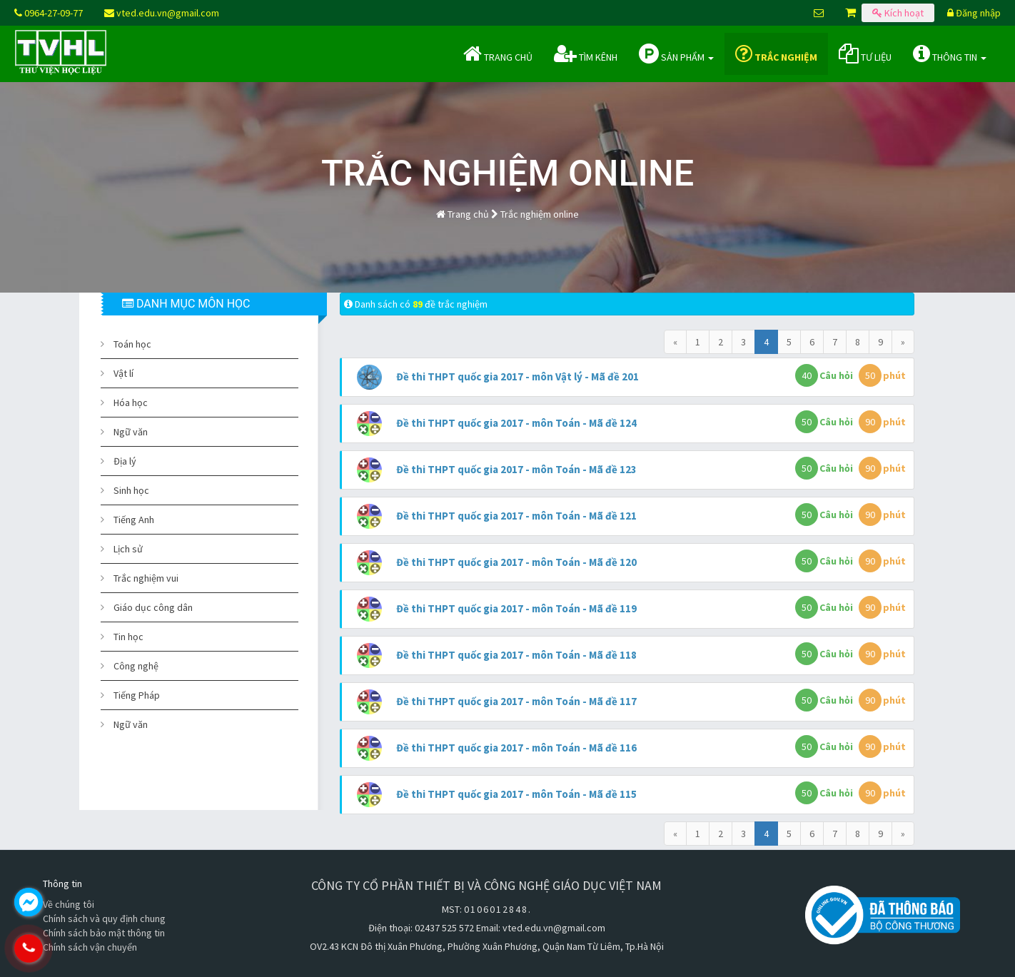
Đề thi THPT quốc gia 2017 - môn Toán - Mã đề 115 (516, 794)
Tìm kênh (585, 54)
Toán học (132, 344)
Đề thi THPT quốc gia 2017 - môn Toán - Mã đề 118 (516, 655)
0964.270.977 (89, 948)
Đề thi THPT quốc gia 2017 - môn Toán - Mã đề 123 (516, 469)
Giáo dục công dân (153, 607)
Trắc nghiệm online (539, 214)
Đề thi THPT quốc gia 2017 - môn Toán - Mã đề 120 (516, 562)
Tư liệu (865, 54)
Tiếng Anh (133, 519)
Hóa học (130, 402)
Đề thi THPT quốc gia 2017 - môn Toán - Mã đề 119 (516, 608)
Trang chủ (497, 54)
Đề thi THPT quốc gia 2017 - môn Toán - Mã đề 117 (516, 701)
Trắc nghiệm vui (145, 578)
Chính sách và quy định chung (104, 918)
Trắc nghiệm (776, 54)
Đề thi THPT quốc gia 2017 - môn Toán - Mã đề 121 (516, 515)
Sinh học (131, 490)
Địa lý (124, 461)
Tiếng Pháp (136, 695)
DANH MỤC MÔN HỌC (186, 303)
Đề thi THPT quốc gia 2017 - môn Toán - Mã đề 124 (516, 423)
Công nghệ (135, 665)
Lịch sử (128, 548)
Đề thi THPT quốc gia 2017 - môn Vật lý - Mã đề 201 (517, 376)
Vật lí (123, 373)
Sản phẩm (676, 54)
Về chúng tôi (68, 904)
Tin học (128, 636)
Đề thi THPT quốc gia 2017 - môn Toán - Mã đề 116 (516, 747)
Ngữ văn (130, 431)
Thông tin (949, 54)
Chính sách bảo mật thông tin (104, 932)
